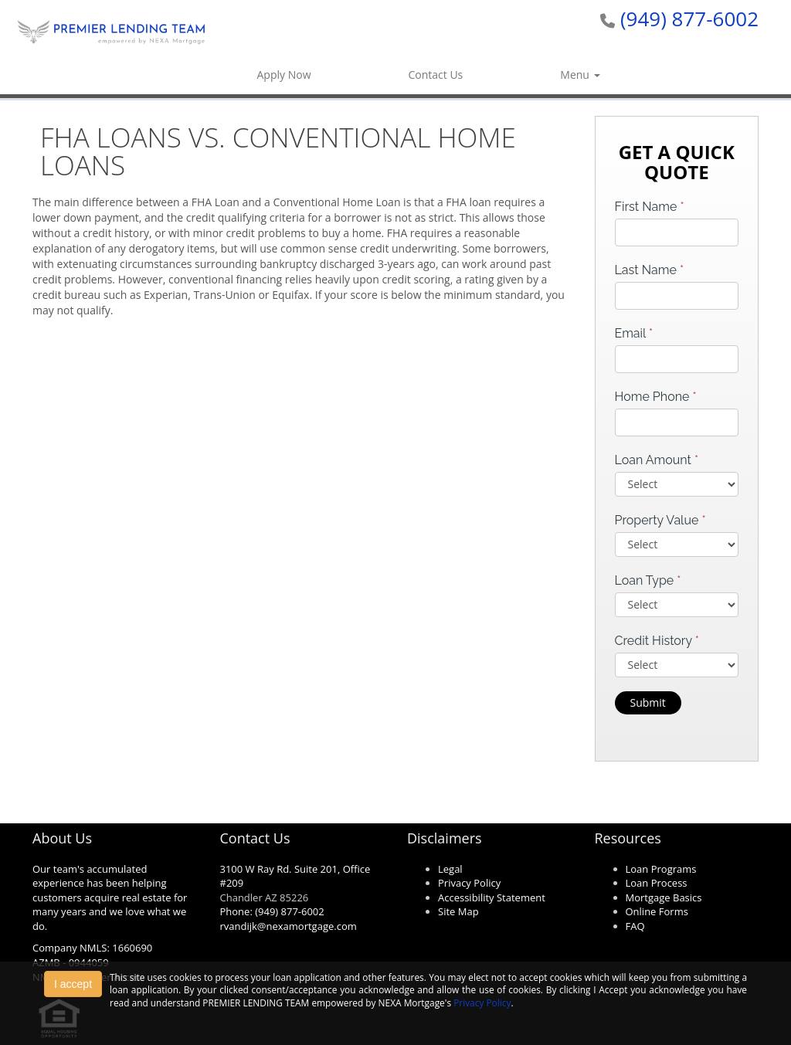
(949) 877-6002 (689, 18)
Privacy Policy (482, 1002)
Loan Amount (657, 460)
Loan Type (648, 580)
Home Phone (656, 396)
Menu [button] (579, 74)
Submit (648, 702)
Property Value (660, 520)
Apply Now (284, 74)
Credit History (657, 640)
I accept (73, 984)
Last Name (649, 270)
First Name (649, 206)
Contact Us (435, 74)
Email (634, 333)
